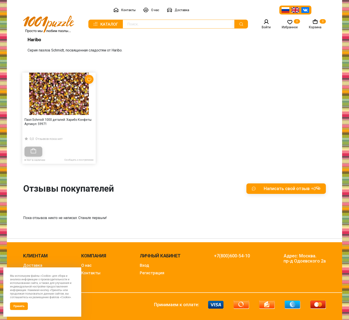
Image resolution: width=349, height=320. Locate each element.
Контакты (124, 10)
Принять (18, 306)
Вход (144, 265)
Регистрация (152, 273)
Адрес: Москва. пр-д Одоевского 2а (305, 258)
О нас (151, 10)
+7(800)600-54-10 (232, 255)
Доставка (178, 10)
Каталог (105, 24)
